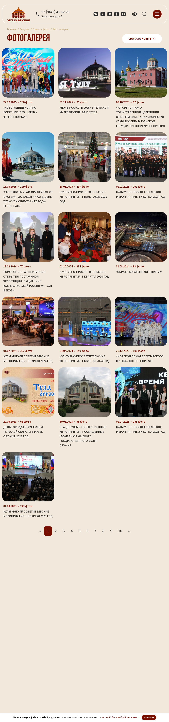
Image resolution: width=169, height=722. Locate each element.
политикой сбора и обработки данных (119, 717)
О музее (24, 29)
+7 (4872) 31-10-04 (55, 11)
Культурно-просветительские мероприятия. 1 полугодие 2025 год (83, 197)
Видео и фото (41, 29)
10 (120, 531)
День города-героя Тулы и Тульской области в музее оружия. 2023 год (23, 431)
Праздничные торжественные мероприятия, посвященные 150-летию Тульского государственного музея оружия (83, 436)
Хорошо (149, 717)
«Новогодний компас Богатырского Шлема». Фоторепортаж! (20, 112)
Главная (11, 29)
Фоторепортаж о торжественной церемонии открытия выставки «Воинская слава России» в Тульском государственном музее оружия (140, 117)
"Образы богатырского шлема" (139, 272)
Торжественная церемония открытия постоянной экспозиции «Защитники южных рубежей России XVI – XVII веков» (27, 281)
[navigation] (157, 14)
